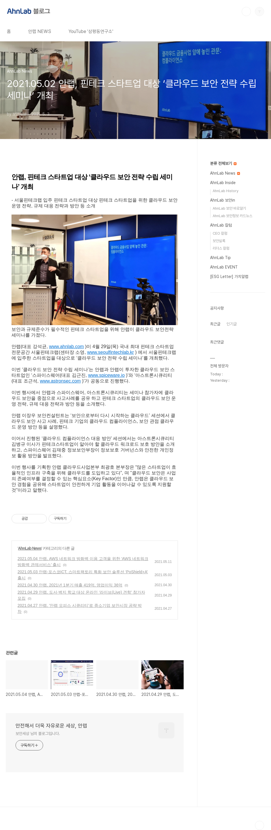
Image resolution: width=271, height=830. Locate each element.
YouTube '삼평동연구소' (90, 31)
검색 (246, 11)
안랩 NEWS (39, 31)
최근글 (215, 324)
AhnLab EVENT (224, 267)
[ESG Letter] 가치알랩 (229, 276)
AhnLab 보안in (222, 200)
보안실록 (219, 241)
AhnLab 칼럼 (221, 225)
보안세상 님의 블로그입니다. (38, 733)
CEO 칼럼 (220, 233)
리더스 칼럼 (221, 248)
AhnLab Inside (223, 182)
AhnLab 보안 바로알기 (229, 208)
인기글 (231, 324)
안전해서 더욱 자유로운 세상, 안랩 (51, 726)
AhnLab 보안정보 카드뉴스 (232, 216)
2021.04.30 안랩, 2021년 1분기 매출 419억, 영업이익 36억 (70, 585)
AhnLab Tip (220, 257)
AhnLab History (226, 191)
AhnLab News (30, 548)
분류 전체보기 (223, 163)
